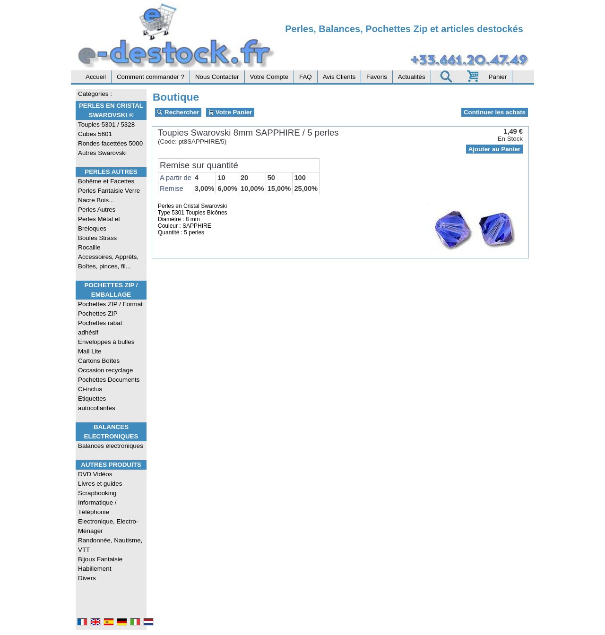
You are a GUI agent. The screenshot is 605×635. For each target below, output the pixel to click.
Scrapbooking (97, 493)
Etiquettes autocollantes (96, 403)
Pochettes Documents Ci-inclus (108, 384)
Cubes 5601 (95, 133)
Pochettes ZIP (98, 313)
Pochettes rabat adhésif (100, 327)
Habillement (94, 568)
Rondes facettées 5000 (110, 143)
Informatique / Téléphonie (97, 507)
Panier (498, 76)
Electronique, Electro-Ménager (108, 526)
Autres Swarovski (102, 152)
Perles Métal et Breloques (99, 223)
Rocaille (89, 247)
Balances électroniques (110, 445)
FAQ (305, 76)
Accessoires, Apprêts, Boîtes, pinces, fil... (108, 261)
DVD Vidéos (95, 474)
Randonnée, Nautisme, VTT (110, 545)
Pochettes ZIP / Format (110, 304)
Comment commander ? (150, 76)
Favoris (376, 76)
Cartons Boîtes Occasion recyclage (105, 365)
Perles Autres (111, 171)
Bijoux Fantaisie (100, 559)
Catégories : (95, 93)
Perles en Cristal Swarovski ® (111, 110)
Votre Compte (269, 76)
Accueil (96, 76)
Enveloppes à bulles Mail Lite (106, 346)
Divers (87, 578)
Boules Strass (97, 237)
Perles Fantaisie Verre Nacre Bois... (109, 195)
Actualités (411, 76)
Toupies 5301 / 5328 (106, 124)
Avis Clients (339, 76)
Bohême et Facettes (106, 181)
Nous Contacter (217, 76)
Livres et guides (100, 483)
